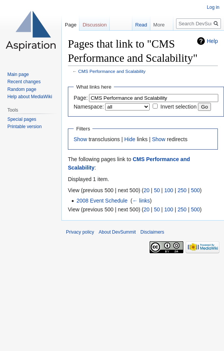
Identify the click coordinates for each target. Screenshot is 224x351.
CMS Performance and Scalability (112, 71)
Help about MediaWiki (29, 96)
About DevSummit (117, 232)
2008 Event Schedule (101, 201)
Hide (129, 139)
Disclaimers (152, 232)
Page (70, 25)
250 (182, 190)
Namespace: (89, 107)
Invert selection (178, 107)
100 (168, 190)
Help (212, 41)
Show (80, 139)
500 (195, 190)
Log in (213, 7)
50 (157, 190)
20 (146, 190)
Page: (81, 98)
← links (141, 201)
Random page (21, 89)
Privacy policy (80, 232)
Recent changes (24, 81)
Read (137, 25)
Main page (18, 74)
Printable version (24, 126)
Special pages (21, 119)
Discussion (94, 25)
